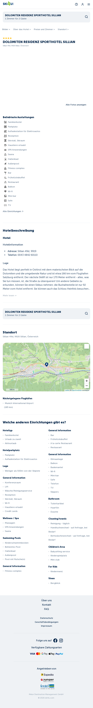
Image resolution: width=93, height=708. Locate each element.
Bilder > (6, 29)
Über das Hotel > (22, 29)
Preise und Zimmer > (44, 29)
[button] (86, 381)
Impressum (46, 626)
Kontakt (46, 604)
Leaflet (67, 390)
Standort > (63, 29)
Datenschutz (46, 618)
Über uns (46, 600)
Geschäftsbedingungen (46, 622)
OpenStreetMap (76, 390)
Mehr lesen (10, 295)
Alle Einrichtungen (13, 211)
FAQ (46, 609)
